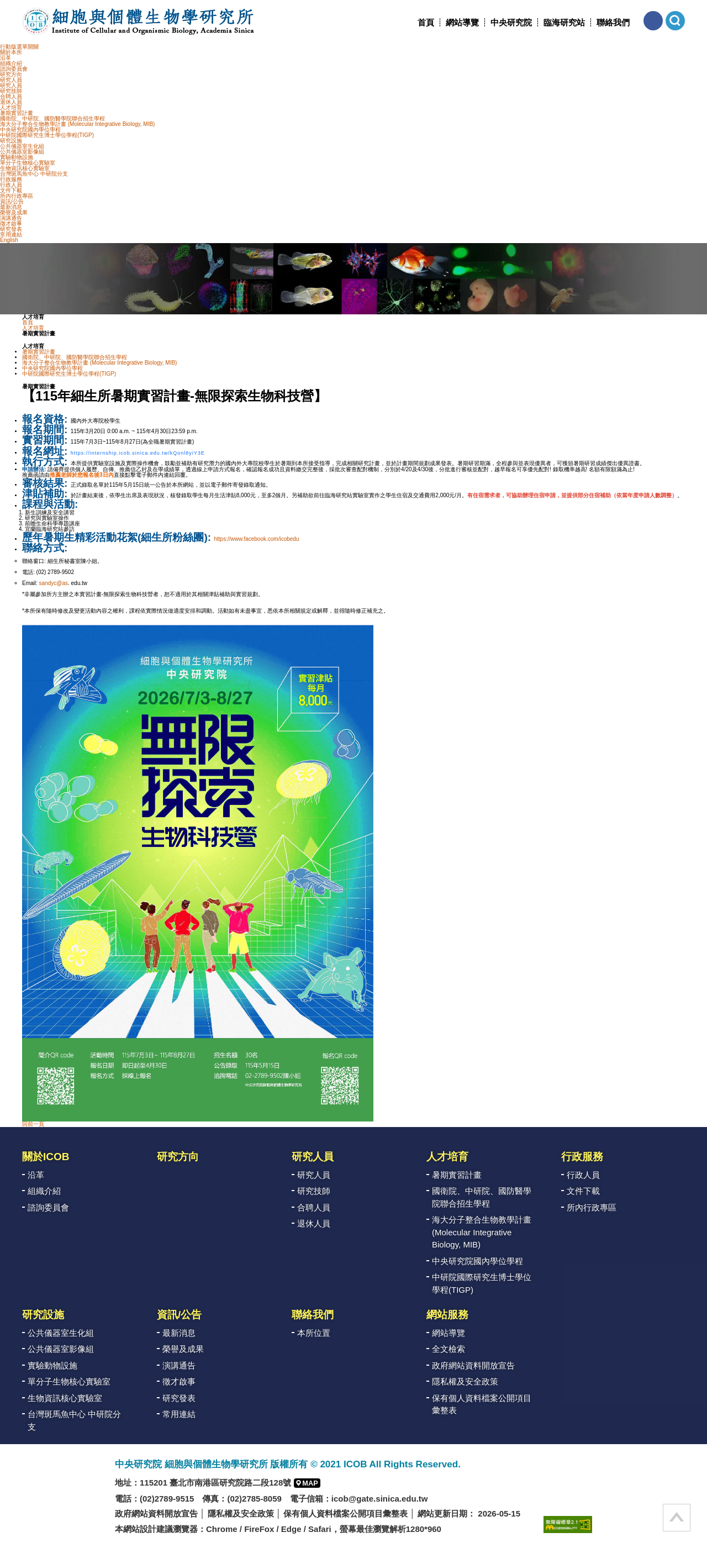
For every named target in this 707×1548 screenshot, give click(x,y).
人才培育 (11, 107)
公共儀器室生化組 (22, 146)
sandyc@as (53, 583)
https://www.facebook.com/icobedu (256, 539)
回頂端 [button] (676, 1517)
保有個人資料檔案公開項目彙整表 (481, 1404)
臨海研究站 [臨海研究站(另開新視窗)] (564, 22)
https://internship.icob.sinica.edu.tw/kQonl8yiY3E (138, 453)
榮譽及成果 (14, 212)
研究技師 (11, 91)
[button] (653, 20)
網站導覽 (462, 22)
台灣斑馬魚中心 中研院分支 (34, 174)
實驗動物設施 (16, 157)
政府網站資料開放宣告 (473, 1365)
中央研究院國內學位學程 (30, 130)
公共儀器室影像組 (22, 152)
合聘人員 (11, 96)
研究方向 (11, 74)
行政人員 (11, 185)
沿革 (5, 58)
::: (413, 22)
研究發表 (11, 229)
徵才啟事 (11, 223)
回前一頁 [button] (33, 1124)
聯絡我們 (613, 22)
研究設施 (11, 141)
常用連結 (11, 234)
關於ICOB (46, 1156)
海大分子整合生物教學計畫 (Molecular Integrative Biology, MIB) (77, 124)
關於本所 (11, 52)
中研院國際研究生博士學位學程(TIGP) (47, 135)
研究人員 (11, 80)
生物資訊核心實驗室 (25, 168)
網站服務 (447, 1314)
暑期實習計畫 (16, 113)
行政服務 (11, 179)
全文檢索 (448, 1349)
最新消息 (11, 207)
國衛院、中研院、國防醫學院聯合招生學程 (52, 118)
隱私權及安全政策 (465, 1381)
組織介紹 (11, 63)
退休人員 (11, 102)
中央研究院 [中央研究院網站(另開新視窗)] (511, 22)
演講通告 (11, 218)
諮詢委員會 (14, 69)
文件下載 (11, 190)
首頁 (426, 22)
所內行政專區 (16, 196)
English (9, 240)
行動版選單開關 (19, 47)
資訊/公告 (12, 201)
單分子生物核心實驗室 (27, 163)
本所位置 (313, 1333)
